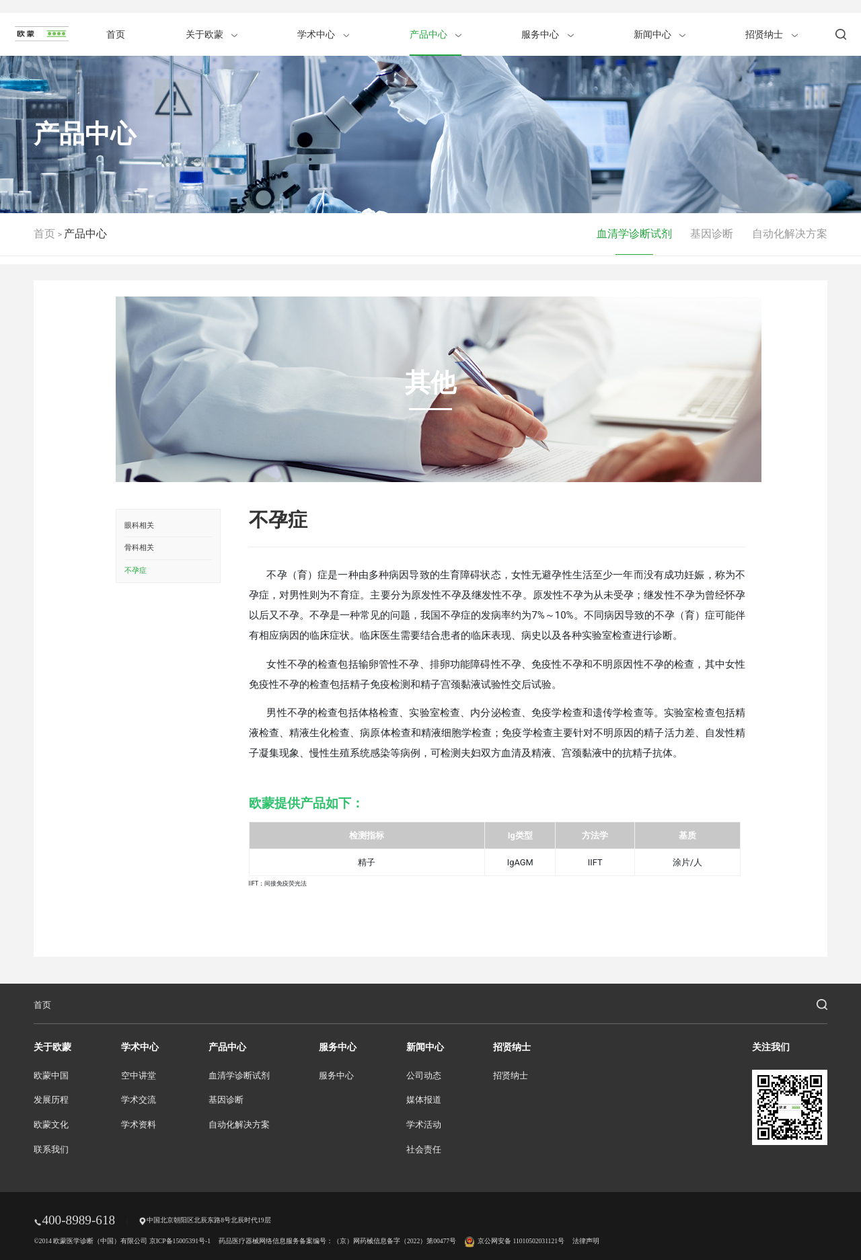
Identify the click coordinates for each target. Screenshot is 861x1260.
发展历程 (51, 1100)
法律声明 (585, 1241)
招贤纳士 (771, 34)
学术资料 (138, 1125)
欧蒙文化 (51, 1125)
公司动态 (423, 1075)
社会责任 (423, 1149)
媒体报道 (423, 1100)
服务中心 (547, 34)
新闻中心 (659, 34)
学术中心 (323, 34)
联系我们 (51, 1149)
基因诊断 (711, 233)
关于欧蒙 (211, 34)
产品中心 (435, 34)
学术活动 (423, 1125)
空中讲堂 (138, 1075)
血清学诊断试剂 (634, 233)
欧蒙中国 (51, 1075)
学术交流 (138, 1100)
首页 (115, 34)
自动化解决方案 (789, 233)
